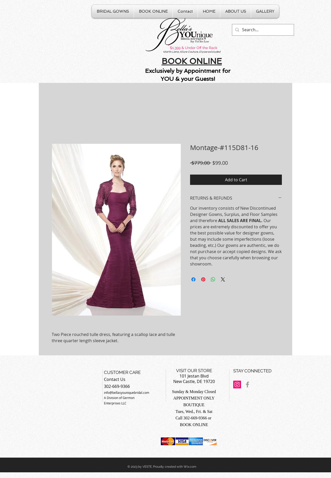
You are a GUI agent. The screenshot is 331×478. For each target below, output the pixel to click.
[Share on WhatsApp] (213, 279)
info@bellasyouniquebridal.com (126, 392)
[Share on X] (223, 279)
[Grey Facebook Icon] (247, 384)
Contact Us (114, 379)
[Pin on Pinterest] (203, 279)
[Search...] (262, 29)
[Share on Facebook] (193, 279)
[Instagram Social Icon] (237, 384)
